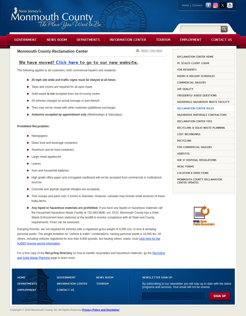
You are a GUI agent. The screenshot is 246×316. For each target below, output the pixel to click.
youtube (230, 5)
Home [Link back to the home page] (185, 5)
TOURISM (102, 283)
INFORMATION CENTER (72, 283)
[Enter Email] (173, 298)
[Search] (200, 28)
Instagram (215, 5)
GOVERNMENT (66, 277)
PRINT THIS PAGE (151, 50)
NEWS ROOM (104, 277)
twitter (222, 5)
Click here (67, 62)
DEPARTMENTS (27, 283)
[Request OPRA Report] (204, 225)
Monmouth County (56, 18)
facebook (208, 5)
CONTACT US (65, 290)
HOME (21, 277)
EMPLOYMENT (26, 290)
